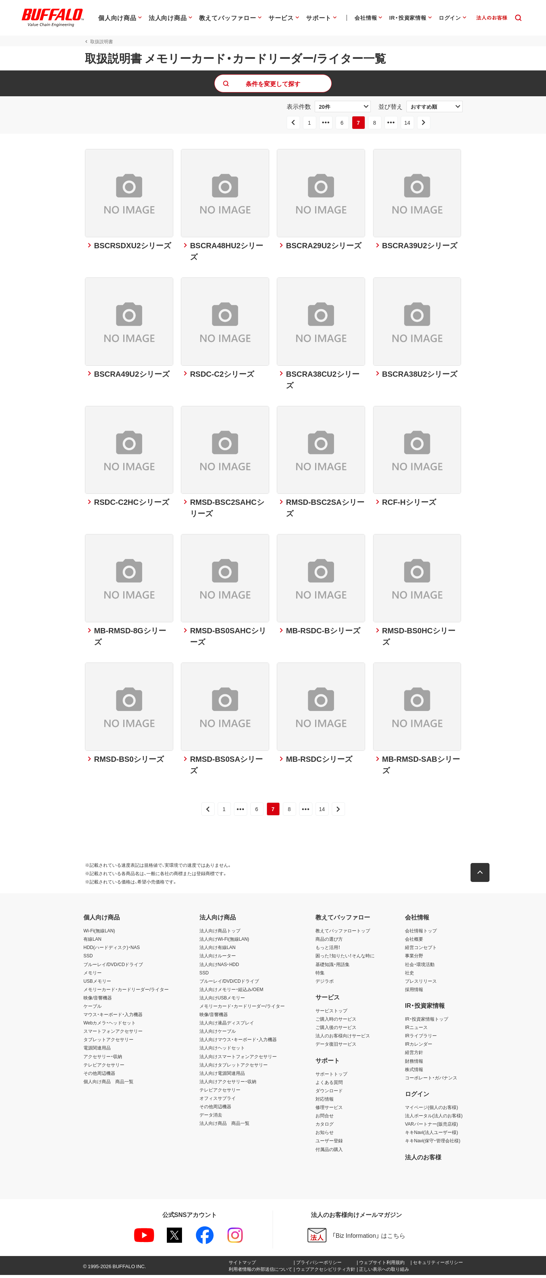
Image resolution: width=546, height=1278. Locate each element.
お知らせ (324, 1135)
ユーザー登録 (329, 1143)
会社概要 (414, 942)
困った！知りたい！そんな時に (345, 958)
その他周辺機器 (99, 1076)
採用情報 (414, 992)
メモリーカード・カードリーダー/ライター (126, 992)
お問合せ (324, 1118)
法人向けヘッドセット (222, 1051)
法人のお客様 (423, 1159)
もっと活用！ (327, 950)
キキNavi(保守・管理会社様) (432, 1143)
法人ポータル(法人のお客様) (434, 1118)
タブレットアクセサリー (108, 1042)
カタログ (324, 1127)
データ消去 (210, 1117)
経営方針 (414, 1055)
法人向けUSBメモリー (222, 1000)
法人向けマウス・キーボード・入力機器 (238, 1042)
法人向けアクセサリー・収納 (227, 1084)
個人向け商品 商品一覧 (108, 1084)
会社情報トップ (421, 933)
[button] (481, 875)
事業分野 (414, 958)
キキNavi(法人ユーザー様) (431, 1135)
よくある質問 (329, 1085)
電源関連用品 (97, 1051)
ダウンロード (329, 1093)
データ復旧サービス (335, 1047)
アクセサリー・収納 (102, 1059)
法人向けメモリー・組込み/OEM (231, 992)
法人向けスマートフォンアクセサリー (238, 1059)
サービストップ (331, 1013)
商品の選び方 (329, 942)
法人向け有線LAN (217, 950)
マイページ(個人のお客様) (431, 1110)
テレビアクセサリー (103, 1067)
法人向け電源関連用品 (222, 1076)
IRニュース (416, 1030)
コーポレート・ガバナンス (431, 1080)
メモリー (92, 975)
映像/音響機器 (97, 1000)
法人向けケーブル (217, 1034)
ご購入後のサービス (335, 1030)
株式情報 (414, 1072)
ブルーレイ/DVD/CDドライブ (113, 967)
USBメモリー (97, 983)
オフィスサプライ (217, 1101)
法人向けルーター (217, 958)
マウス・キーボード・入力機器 (113, 1017)
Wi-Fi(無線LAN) (99, 933)
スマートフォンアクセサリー (113, 1034)
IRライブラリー (421, 1038)
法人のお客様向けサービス (342, 1038)
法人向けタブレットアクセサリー (233, 1067)
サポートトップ (331, 1076)
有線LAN (92, 942)
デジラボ (324, 983)
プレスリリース (421, 983)
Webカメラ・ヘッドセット (109, 1025)
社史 (409, 975)
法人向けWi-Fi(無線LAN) (224, 942)
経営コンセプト (421, 950)
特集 (320, 975)
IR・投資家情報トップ (426, 1021)
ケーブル (92, 1008)
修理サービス (329, 1110)
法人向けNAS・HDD (219, 967)
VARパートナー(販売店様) (431, 1127)
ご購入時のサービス (335, 1021)
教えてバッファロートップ (342, 933)
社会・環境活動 (420, 967)
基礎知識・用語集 (332, 967)
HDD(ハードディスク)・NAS (111, 950)
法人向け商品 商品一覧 (224, 1126)
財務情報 (414, 1063)
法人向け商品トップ (219, 933)
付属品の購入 (329, 1152)
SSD (88, 958)
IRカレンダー (418, 1047)
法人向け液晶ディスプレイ (226, 1025)
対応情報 (324, 1101)
